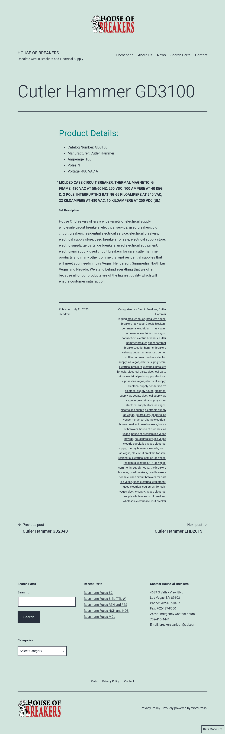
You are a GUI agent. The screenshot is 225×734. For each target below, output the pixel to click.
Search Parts (181, 55)
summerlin (125, 467)
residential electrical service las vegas (142, 458)
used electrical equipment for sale (144, 486)
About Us (145, 55)
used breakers (138, 472)
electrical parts (137, 371)
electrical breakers (130, 367)
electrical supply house (139, 391)
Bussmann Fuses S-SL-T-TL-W (105, 598)
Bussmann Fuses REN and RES (105, 604)
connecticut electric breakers (140, 338)
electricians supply (132, 410)
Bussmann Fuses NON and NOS (106, 610)
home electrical (156, 419)
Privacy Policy (150, 708)
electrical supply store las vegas (146, 405)
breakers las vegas (132, 323)
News (161, 55)
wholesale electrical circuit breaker (144, 501)
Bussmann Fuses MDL (99, 616)
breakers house (156, 319)
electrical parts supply (139, 376)
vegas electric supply (132, 491)
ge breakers (143, 415)
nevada (153, 448)
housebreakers (144, 439)
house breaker (128, 424)
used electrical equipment (149, 482)
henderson (138, 419)
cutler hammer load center (149, 352)
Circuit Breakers (147, 309)
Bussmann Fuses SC (98, 593)
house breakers (147, 424)
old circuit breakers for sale (149, 453)
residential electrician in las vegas (145, 463)
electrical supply (155, 381)
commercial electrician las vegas (145, 333)
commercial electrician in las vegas (144, 328)
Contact (201, 55)
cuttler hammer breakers (140, 357)
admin (66, 314)
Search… (24, 592)
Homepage (124, 55)
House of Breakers (38, 52)
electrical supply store (151, 400)
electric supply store (153, 362)
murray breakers (138, 448)
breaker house (136, 319)
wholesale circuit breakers (149, 496)
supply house (141, 467)
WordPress (199, 708)
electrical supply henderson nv (147, 386)
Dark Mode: (212, 729)
